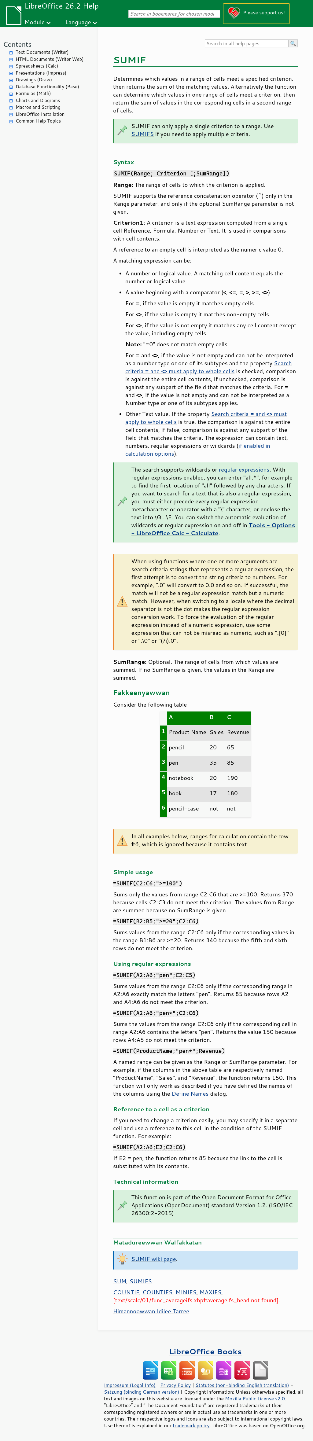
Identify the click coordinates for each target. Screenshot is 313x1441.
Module (34, 22)
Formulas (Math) (33, 93)
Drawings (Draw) (34, 79)
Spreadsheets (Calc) (37, 66)
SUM (119, 1281)
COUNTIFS (157, 1292)
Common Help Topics (38, 121)
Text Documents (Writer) (42, 52)
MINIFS (185, 1292)
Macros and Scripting (38, 107)
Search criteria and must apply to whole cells (208, 367)
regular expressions (244, 469)
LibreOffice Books (205, 1351)
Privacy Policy (175, 1385)
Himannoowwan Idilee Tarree (151, 1311)
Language (78, 22)
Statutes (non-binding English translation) (242, 1385)
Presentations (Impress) (41, 73)
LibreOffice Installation (40, 114)
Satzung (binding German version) (141, 1391)
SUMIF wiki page (153, 1259)
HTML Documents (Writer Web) (50, 59)
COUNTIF (126, 1292)
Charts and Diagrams (38, 100)
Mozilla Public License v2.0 (255, 1398)
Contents (17, 44)
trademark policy (191, 1425)
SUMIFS (142, 134)
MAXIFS (211, 1292)
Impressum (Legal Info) (130, 1385)
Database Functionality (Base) (47, 86)
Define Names (190, 1093)
